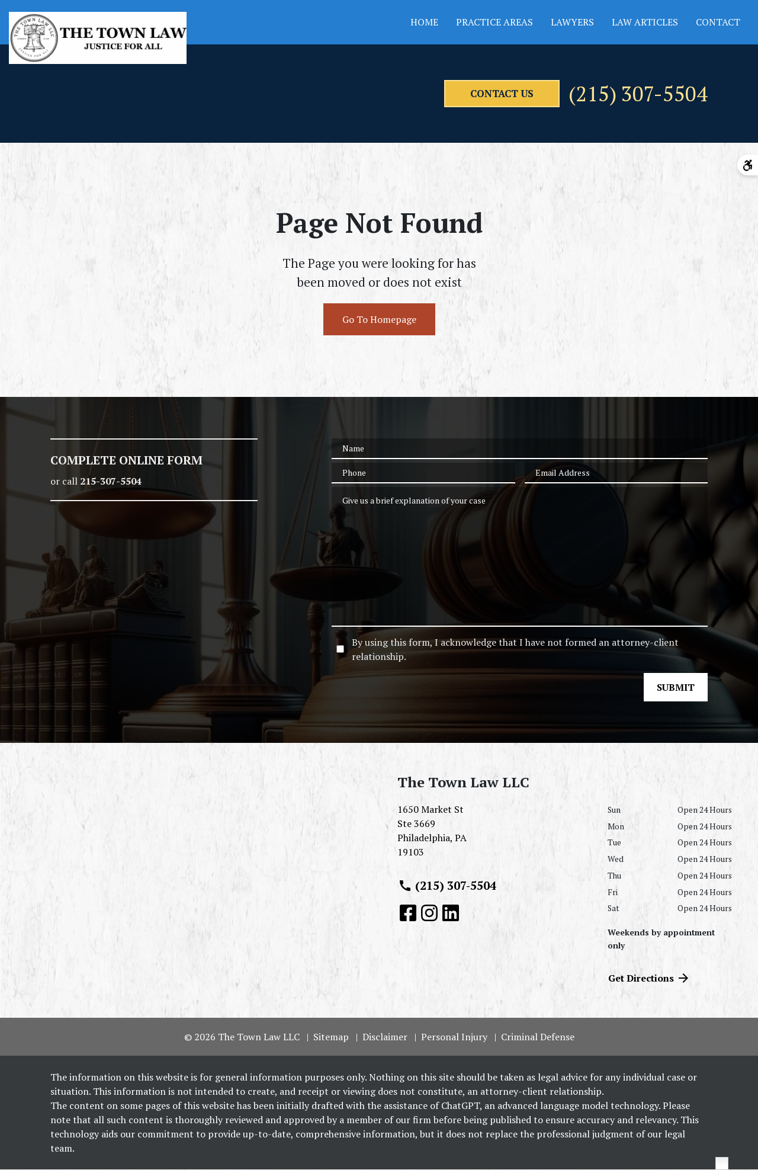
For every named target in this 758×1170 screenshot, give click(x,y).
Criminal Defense (537, 1037)
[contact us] (481, 94)
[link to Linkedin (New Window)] (450, 913)
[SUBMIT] (676, 688)
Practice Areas (494, 21)
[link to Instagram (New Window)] (429, 913)
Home (424, 21)
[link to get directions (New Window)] (493, 836)
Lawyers (572, 21)
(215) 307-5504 (630, 94)
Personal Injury (454, 1037)
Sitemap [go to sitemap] (331, 1037)
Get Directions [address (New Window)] (649, 979)
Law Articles (645, 21)
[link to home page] (98, 38)
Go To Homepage (379, 320)
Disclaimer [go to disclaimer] (384, 1037)
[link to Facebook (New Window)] (408, 913)
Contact (718, 21)
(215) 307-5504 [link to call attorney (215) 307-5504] (447, 886)
